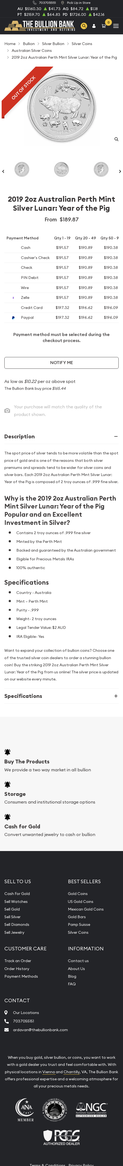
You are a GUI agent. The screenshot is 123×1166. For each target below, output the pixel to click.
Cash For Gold (17, 893)
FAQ (72, 983)
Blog (72, 976)
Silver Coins (78, 932)
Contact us (78, 960)
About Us (76, 968)
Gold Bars (77, 916)
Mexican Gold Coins (86, 909)
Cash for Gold (22, 826)
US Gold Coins (80, 901)
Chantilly (72, 1071)
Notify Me (61, 362)
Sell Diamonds (16, 924)
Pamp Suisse (79, 924)
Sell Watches (16, 901)
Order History (16, 968)
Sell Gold (12, 909)
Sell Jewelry (14, 932)
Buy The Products (26, 761)
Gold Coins (78, 893)
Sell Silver (12, 916)
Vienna (49, 1071)
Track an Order (17, 960)
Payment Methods (21, 976)
